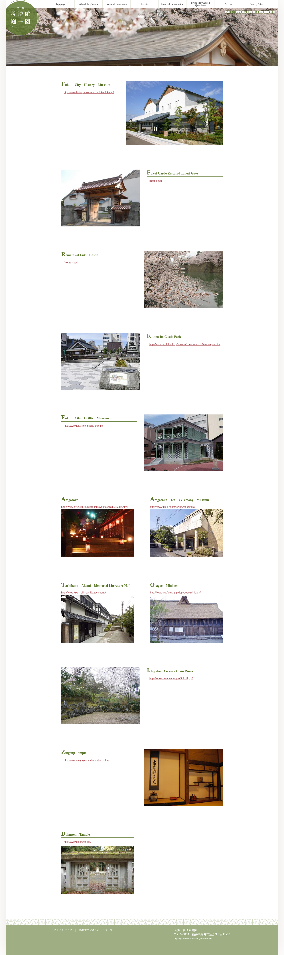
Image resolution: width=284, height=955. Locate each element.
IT (267, 12)
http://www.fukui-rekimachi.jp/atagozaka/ (173, 506)
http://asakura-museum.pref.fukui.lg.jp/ (171, 678)
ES (260, 12)
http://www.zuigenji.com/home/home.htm (86, 760)
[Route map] (156, 180)
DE (272, 12)
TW (244, 12)
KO (249, 12)
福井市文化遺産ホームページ (95, 930)
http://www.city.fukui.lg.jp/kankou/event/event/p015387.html (94, 506)
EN (232, 12)
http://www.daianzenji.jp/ (77, 841)
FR (255, 12)
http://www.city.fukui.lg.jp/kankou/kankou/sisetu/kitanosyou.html (184, 344)
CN (238, 12)
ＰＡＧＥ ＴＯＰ (63, 930)
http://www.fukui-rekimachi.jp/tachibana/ (83, 592)
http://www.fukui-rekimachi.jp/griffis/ (83, 425)
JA (227, 12)
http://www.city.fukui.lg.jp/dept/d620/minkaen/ (175, 592)
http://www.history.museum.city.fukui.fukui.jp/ (89, 92)
